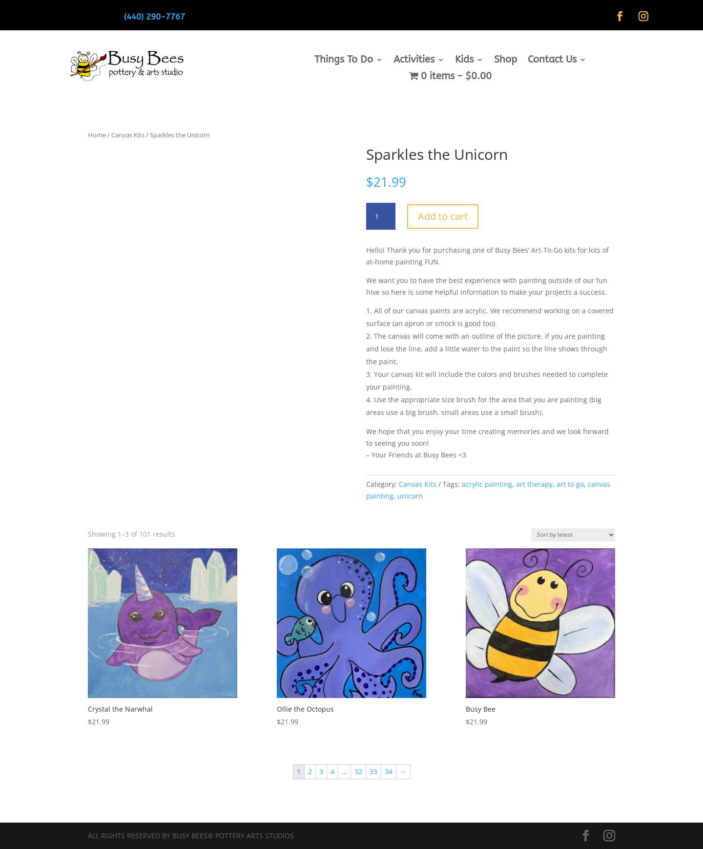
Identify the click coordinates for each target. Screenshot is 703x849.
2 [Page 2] (310, 771)
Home (97, 135)
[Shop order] (573, 535)
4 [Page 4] (332, 771)
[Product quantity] (380, 216)
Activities (413, 60)
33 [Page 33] (373, 771)
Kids (464, 60)
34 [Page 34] (389, 771)
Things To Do (343, 60)
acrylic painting (487, 484)
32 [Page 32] (358, 771)
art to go (570, 484)
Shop (505, 60)
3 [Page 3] (321, 771)
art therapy (534, 484)
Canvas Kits (128, 135)
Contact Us (552, 60)
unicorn (410, 496)
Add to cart (443, 216)
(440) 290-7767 (154, 17)
